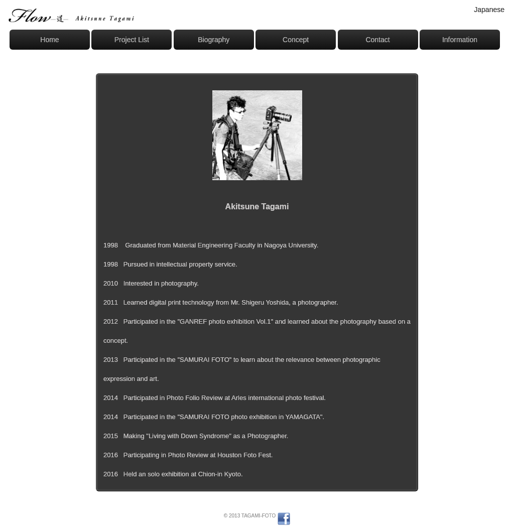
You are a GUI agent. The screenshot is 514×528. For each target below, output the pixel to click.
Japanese (489, 10)
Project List (131, 40)
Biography (213, 40)
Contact (377, 40)
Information (459, 40)
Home (49, 40)
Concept (296, 40)
